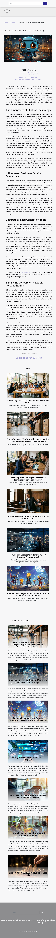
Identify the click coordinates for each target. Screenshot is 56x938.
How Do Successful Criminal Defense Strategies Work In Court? (28, 517)
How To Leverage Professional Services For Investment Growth (28, 796)
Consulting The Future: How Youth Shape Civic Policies (28, 401)
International (26, 920)
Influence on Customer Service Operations (28, 75)
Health (15, 920)
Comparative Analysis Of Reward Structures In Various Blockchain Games (28, 594)
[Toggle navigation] (7, 12)
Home (6, 22)
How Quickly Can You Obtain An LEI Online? (28, 758)
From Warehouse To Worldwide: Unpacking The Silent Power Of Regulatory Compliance (28, 440)
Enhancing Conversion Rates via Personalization (28, 79)
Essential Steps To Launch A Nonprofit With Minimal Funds (28, 834)
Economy (13, 22)
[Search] (26, 3)
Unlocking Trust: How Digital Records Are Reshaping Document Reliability (28, 478)
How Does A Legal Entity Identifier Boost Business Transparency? (28, 555)
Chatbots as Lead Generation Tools (28, 77)
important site (26, 272)
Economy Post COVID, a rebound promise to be (28, 873)
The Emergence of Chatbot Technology (28, 73)
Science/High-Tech (41, 922)
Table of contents (29, 70)
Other (52, 920)
